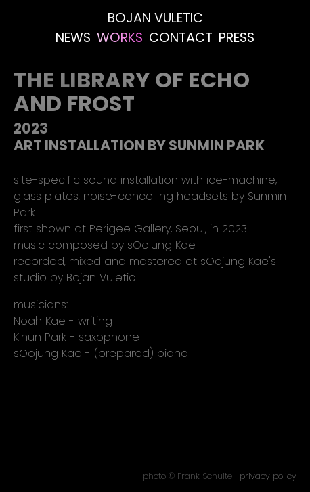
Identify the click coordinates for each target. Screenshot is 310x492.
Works (120, 37)
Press (236, 37)
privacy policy (268, 476)
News (73, 37)
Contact (181, 37)
